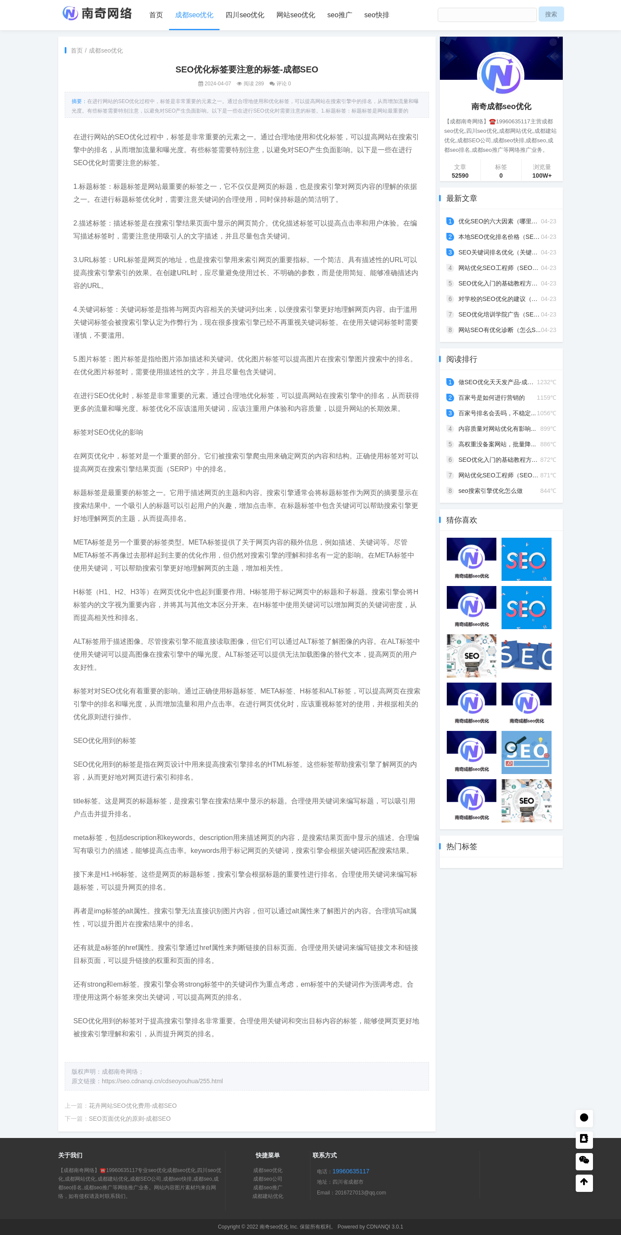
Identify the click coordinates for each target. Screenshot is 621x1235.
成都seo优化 (194, 15)
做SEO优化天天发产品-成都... (498, 382)
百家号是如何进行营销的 (491, 397)
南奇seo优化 (274, 1227)
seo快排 (376, 15)
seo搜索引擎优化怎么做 (490, 490)
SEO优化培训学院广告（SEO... (500, 314)
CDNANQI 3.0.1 (384, 1227)
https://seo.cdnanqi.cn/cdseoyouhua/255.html (162, 1081)
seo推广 (339, 15)
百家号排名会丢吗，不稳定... (497, 413)
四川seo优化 (245, 15)
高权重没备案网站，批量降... (497, 444)
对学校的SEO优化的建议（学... (500, 298)
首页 (156, 15)
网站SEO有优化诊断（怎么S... (499, 329)
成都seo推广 (267, 1188)
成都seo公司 (267, 1179)
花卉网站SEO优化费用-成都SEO (133, 1105)
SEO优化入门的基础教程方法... (500, 283)
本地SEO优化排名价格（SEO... (500, 236)
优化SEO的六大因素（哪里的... (500, 221)
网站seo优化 (295, 15)
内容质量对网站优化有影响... (497, 428)
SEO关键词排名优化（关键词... (500, 252)
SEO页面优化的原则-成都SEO (130, 1118)
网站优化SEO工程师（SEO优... (500, 267)
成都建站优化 (267, 1196)
